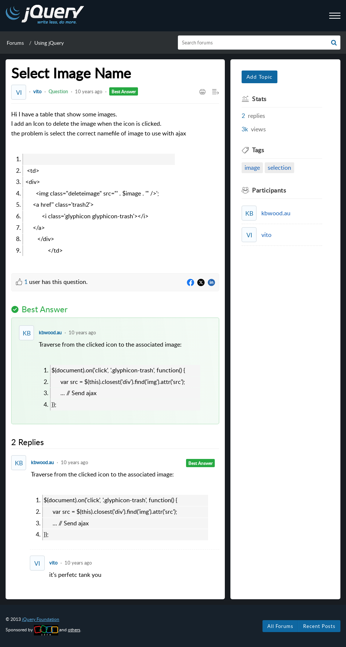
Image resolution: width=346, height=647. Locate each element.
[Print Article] (202, 92)
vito (37, 91)
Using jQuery (49, 42)
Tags (258, 150)
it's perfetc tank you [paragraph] (75, 575)
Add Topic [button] (259, 76)
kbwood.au (50, 332)
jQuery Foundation (40, 619)
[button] (334, 42)
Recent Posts (319, 626)
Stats (259, 99)
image (252, 167)
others (74, 629)
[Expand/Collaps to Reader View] (215, 92)
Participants (269, 190)
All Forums (280, 626)
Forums (15, 42)
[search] (259, 42)
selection (279, 167)
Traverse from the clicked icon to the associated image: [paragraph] (125, 375)
